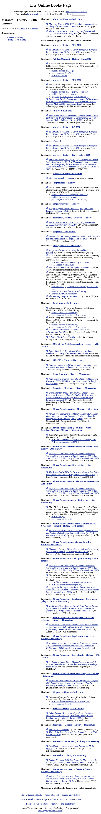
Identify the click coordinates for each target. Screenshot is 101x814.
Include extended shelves (76, 12)
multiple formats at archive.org (64, 94)
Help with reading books (31, 795)
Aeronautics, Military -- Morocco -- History (71, 218)
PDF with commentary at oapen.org (66, 585)
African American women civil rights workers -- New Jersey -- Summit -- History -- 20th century (68, 524)
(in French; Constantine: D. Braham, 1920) (71, 51)
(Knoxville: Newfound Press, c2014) (72, 608)
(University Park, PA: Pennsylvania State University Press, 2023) (72, 416)
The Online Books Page (50, 5)
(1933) (64, 296)
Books (29, 804)
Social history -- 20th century (66, 303)
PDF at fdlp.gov (58, 517)
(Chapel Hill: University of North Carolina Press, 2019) (72, 455)
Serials (78, 799)
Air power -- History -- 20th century (68, 692)
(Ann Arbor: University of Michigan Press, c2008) (72, 550)
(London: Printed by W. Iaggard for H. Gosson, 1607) (72, 164)
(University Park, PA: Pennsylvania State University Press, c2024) (72, 589)
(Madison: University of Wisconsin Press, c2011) (69, 352)
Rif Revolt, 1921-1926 (62, 111)
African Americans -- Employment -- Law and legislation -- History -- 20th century (67, 618)
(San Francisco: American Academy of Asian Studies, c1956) (71, 25)
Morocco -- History (15, 37)
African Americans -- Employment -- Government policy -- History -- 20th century (69, 600)
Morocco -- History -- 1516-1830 (67, 45)
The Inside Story (68, 804)
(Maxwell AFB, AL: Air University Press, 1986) (70, 32)
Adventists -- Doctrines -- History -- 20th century (74, 388)
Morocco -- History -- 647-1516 (66, 127)
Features (44, 804)
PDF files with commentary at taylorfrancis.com (71, 582)
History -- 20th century (16, 40)
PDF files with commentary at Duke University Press (73, 439)
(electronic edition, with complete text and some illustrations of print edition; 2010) (72, 237)
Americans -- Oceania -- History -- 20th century (73, 725)
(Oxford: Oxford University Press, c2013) (70, 778)
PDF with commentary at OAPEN (65, 442)
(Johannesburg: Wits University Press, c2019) (72, 761)
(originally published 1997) (71, 396)
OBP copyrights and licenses (50, 811)
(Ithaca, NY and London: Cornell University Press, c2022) (70, 715)
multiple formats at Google (62, 71)
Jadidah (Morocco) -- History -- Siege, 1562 (72, 59)
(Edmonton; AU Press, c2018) (71, 366)
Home (22, 799)
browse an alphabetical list (38, 14)
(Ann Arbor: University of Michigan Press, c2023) (72, 683)
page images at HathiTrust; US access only (69, 96)
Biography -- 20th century (64, 232)
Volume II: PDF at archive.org (64, 294)
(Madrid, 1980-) (61, 178)
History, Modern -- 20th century (67, 245)
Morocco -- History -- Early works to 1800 (71, 155)
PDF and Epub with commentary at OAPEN (70, 262)
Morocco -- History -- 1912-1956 (67, 80)
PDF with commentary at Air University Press (70, 702)
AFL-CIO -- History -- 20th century (68, 360)
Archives (54, 804)
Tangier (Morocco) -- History (66, 204)
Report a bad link (52, 795)
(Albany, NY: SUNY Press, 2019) (72, 473)
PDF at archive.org (59, 75)
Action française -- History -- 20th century (71, 374)
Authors (52, 799)
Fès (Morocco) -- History (64, 183)
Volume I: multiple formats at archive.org (68, 291)
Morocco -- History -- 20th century (68, 19)
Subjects (69, 799)
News (36, 804)
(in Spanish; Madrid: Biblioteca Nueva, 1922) (72, 101)
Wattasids (57, 141)
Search (30, 799)
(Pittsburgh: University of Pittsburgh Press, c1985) (72, 381)
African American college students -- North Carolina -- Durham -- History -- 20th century (66, 429)
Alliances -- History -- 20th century (68, 708)
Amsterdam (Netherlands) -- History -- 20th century (75, 741)
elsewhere (34, 28)
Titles (61, 799)
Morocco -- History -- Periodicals (67, 173)
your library (22, 28)
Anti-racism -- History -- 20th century (69, 755)
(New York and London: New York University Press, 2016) (72, 532)
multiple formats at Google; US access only (69, 92)
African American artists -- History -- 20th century (75, 409)
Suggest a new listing (71, 795)
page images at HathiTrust (62, 73)
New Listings (41, 799)
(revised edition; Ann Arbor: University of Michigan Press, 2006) (72, 664)
